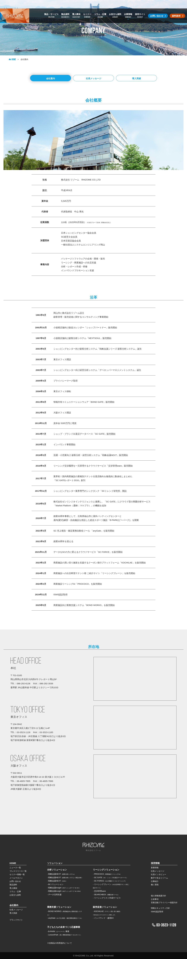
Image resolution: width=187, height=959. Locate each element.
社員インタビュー (158, 874)
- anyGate (65, 918)
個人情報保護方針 (158, 896)
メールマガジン (16, 878)
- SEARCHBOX (106, 894)
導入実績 (136, 78)
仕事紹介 (155, 881)
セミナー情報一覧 (17, 874)
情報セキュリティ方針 (160, 908)
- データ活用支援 (54, 894)
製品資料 (13, 885)
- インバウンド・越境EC (103, 918)
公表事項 (155, 899)
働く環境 (155, 885)
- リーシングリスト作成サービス (107, 898)
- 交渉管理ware (99, 891)
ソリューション (55, 863)
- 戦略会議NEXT (61, 874)
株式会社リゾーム (14, 7)
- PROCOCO (107, 874)
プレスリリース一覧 (18, 871)
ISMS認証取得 (157, 911)
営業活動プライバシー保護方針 (164, 902)
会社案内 (50, 78)
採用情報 (155, 863)
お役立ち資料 (15, 895)
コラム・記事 (15, 891)
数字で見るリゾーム (159, 878)
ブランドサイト (16, 920)
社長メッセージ (93, 78)
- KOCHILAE (107, 911)
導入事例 (13, 888)
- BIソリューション (55, 884)
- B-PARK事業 (58, 931)
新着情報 (155, 868)
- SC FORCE (109, 881)
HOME (12, 59)
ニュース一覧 (15, 868)
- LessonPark (64, 935)
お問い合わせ (15, 881)
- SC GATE (110, 877)
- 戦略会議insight (63, 888)
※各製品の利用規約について (59, 943)
